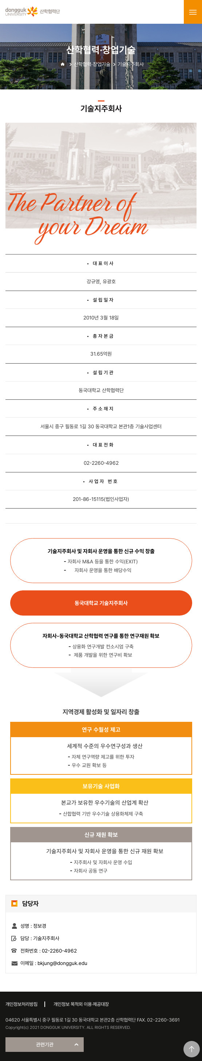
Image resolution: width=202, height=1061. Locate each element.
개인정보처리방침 (21, 1004)
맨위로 (191, 1049)
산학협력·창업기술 (92, 64)
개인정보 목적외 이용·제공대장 (81, 1004)
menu (193, 12)
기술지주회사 (131, 64)
